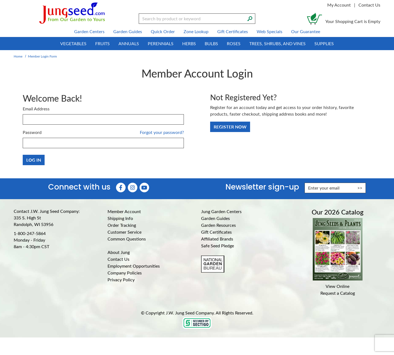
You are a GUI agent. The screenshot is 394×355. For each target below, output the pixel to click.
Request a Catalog (337, 293)
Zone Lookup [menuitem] (196, 31)
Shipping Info (120, 218)
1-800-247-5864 (30, 233)
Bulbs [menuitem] (211, 43)
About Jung (119, 252)
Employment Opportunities (134, 266)
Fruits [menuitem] (102, 43)
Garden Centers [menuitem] (89, 31)
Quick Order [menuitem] (163, 31)
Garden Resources (218, 225)
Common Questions (127, 239)
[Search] (250, 18)
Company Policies (125, 273)
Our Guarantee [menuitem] (305, 31)
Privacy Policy (121, 279)
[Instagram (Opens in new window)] (132, 187)
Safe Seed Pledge (217, 245)
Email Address (36, 108)
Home (18, 56)
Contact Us (369, 5)
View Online (337, 286)
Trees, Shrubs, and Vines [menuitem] (277, 43)
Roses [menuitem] (234, 43)
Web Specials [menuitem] (269, 31)
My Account (339, 5)
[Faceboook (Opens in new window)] (121, 187)
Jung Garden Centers (221, 211)
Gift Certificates (216, 232)
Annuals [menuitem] (128, 43)
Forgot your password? (162, 132)
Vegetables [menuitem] (73, 43)
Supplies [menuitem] (324, 43)
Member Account (124, 211)
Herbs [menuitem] (189, 43)
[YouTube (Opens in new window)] (144, 187)
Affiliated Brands (217, 239)
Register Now (230, 127)
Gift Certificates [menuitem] (232, 31)
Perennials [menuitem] (160, 43)
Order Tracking (122, 225)
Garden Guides (215, 218)
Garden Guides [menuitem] (127, 31)
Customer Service (124, 232)
